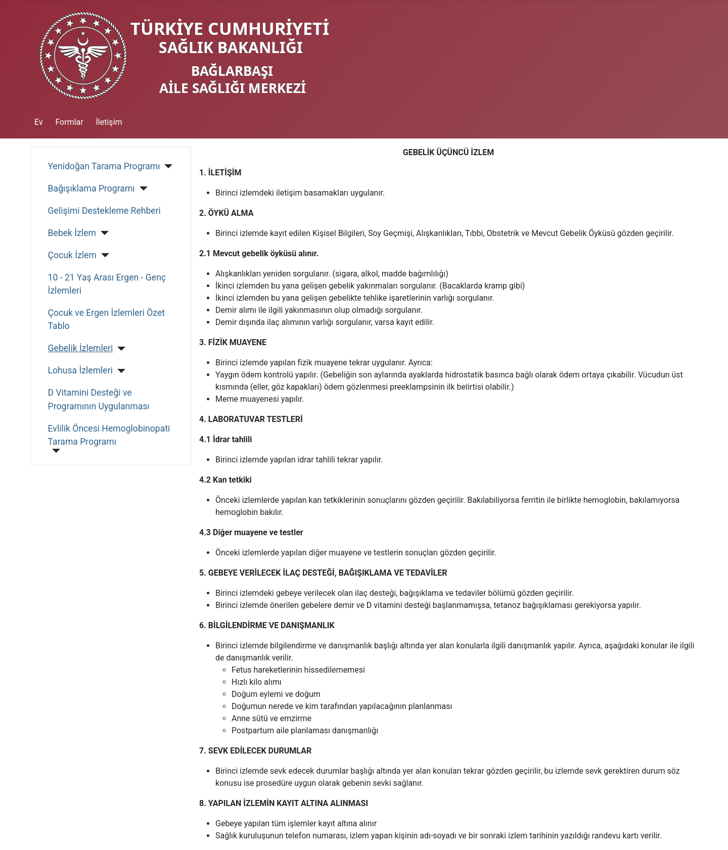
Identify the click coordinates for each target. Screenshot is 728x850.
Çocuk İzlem (72, 255)
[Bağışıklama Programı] (141, 188)
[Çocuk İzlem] (103, 255)
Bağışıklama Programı (91, 188)
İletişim (109, 122)
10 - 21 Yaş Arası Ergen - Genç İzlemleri (107, 284)
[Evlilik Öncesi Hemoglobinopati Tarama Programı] (54, 451)
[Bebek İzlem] (102, 233)
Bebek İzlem (72, 233)
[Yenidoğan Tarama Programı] (166, 166)
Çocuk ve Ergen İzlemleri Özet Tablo (106, 319)
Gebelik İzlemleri (80, 348)
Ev (38, 122)
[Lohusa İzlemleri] (119, 371)
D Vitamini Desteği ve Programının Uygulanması (99, 399)
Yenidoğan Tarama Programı (104, 166)
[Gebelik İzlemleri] (119, 349)
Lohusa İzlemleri (80, 370)
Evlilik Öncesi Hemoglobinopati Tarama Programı (109, 435)
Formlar (69, 122)
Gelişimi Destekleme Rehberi (104, 211)
